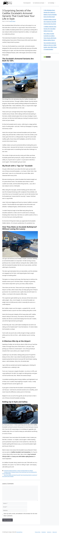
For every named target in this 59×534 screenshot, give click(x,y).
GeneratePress (19, 532)
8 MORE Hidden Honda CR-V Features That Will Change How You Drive (50, 22)
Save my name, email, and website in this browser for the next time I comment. (20, 514)
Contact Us (49, 532)
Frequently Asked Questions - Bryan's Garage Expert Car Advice (18, 470)
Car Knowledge (52, 3)
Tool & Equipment (27, 2)
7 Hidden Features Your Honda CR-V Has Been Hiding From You (50, 29)
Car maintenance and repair (40, 3)
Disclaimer (44, 532)
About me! (54, 532)
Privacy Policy (37, 532)
